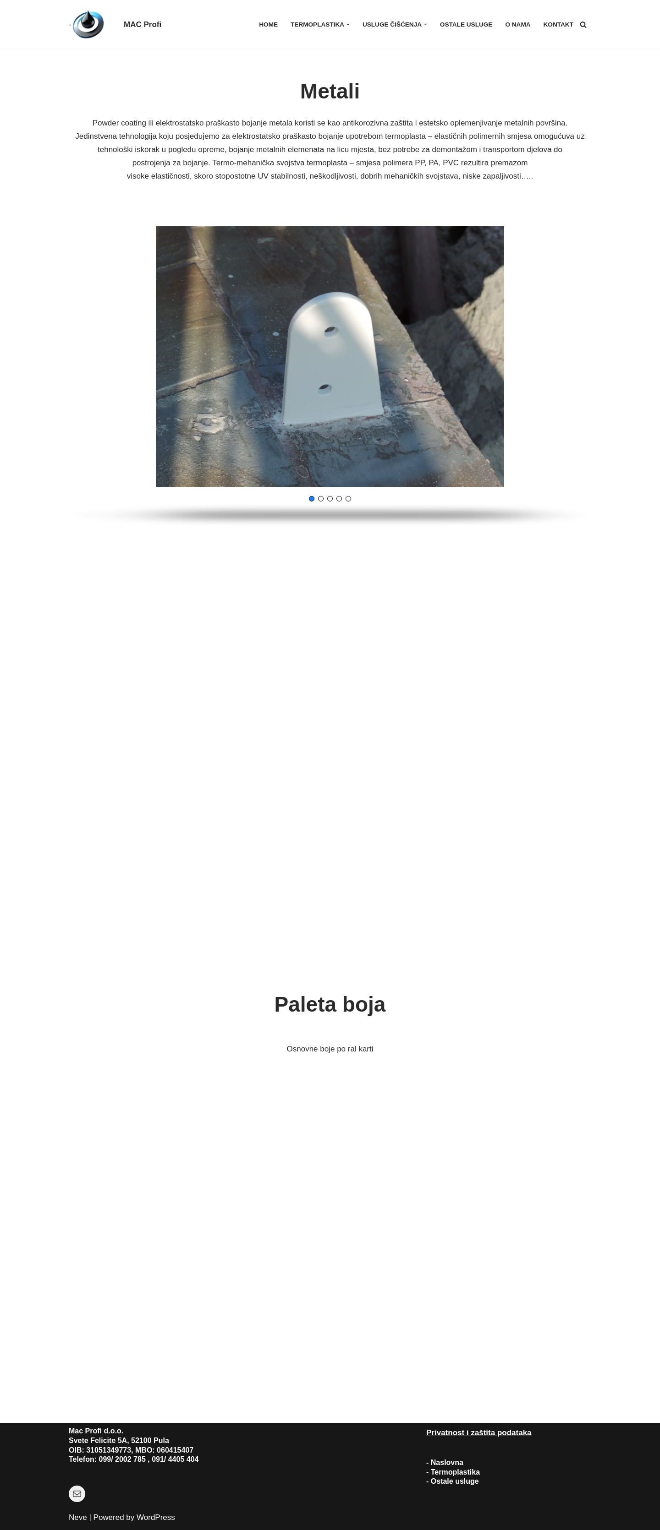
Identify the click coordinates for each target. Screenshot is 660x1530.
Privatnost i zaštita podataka (479, 1432)
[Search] (583, 24)
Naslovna (447, 1462)
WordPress (156, 1517)
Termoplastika (455, 1472)
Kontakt (558, 24)
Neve (78, 1517)
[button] (348, 24)
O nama (517, 24)
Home (268, 24)
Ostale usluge (466, 24)
